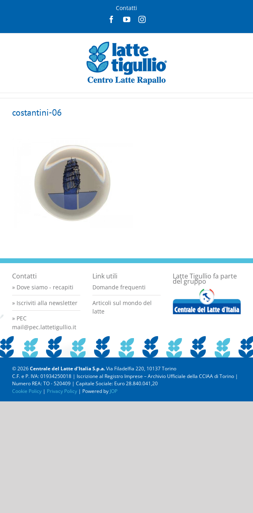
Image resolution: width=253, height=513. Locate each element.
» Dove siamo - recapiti (42, 287)
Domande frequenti (119, 287)
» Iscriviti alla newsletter (44, 303)
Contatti (126, 8)
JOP (113, 391)
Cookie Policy (27, 391)
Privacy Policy (62, 391)
